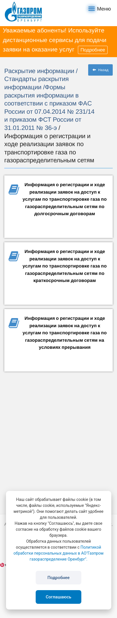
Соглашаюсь (58, 597)
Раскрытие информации (40, 70)
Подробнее (92, 50)
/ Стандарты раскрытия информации (41, 79)
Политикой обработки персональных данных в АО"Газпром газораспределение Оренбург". (58, 553)
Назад (100, 70)
